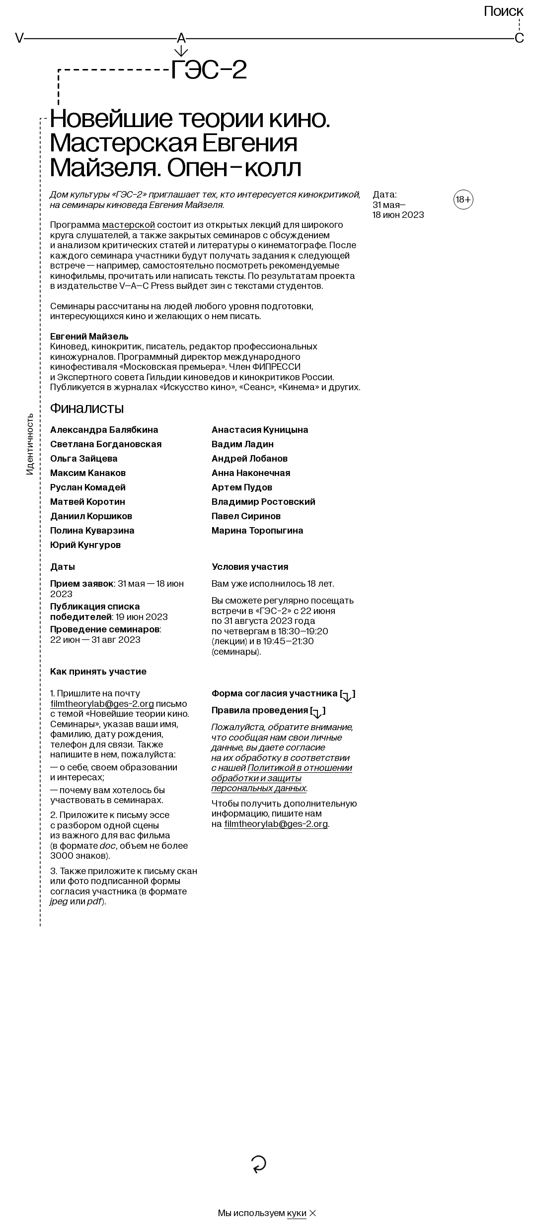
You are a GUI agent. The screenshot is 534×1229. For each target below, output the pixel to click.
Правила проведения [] (269, 710)
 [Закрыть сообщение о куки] (312, 1213)
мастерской (128, 224)
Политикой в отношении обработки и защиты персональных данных (282, 778)
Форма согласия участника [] (284, 693)
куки (296, 1213)
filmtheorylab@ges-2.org (102, 703)
